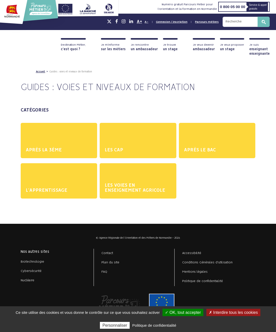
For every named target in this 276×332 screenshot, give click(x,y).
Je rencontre (144, 47)
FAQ (104, 271)
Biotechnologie (32, 261)
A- (146, 22)
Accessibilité (191, 253)
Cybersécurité (31, 271)
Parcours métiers (207, 22)
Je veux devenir (204, 47)
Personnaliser (114, 325)
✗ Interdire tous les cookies (233, 312)
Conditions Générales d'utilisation (207, 262)
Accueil (40, 71)
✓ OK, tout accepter (183, 312)
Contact (107, 253)
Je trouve (170, 47)
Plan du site (110, 262)
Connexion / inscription (171, 22)
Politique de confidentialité (202, 281)
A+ (139, 22)
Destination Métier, (73, 47)
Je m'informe (113, 47)
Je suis (259, 50)
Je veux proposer (232, 47)
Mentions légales (195, 271)
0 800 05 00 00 (232, 7)
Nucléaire (27, 280)
